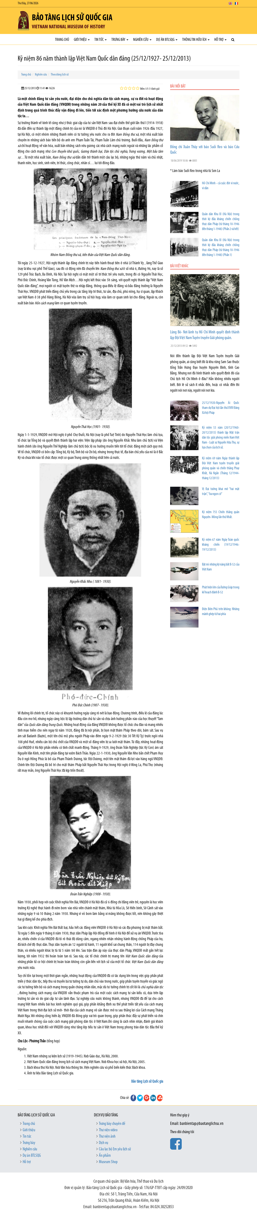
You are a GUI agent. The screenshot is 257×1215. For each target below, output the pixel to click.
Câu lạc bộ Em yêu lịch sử (115, 1149)
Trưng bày (119, 40)
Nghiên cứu (142, 40)
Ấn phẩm (105, 1155)
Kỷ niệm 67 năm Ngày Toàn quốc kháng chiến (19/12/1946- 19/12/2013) (220, 545)
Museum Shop (108, 1162)
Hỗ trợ (220, 40)
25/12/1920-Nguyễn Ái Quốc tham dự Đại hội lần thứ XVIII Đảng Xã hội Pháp (220, 408)
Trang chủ (62, 40)
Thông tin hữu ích (196, 40)
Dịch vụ (103, 1143)
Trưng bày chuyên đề (112, 1124)
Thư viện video (108, 1130)
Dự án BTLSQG (166, 40)
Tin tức (100, 40)
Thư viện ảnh (107, 1136)
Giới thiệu (82, 40)
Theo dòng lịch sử (60, 74)
